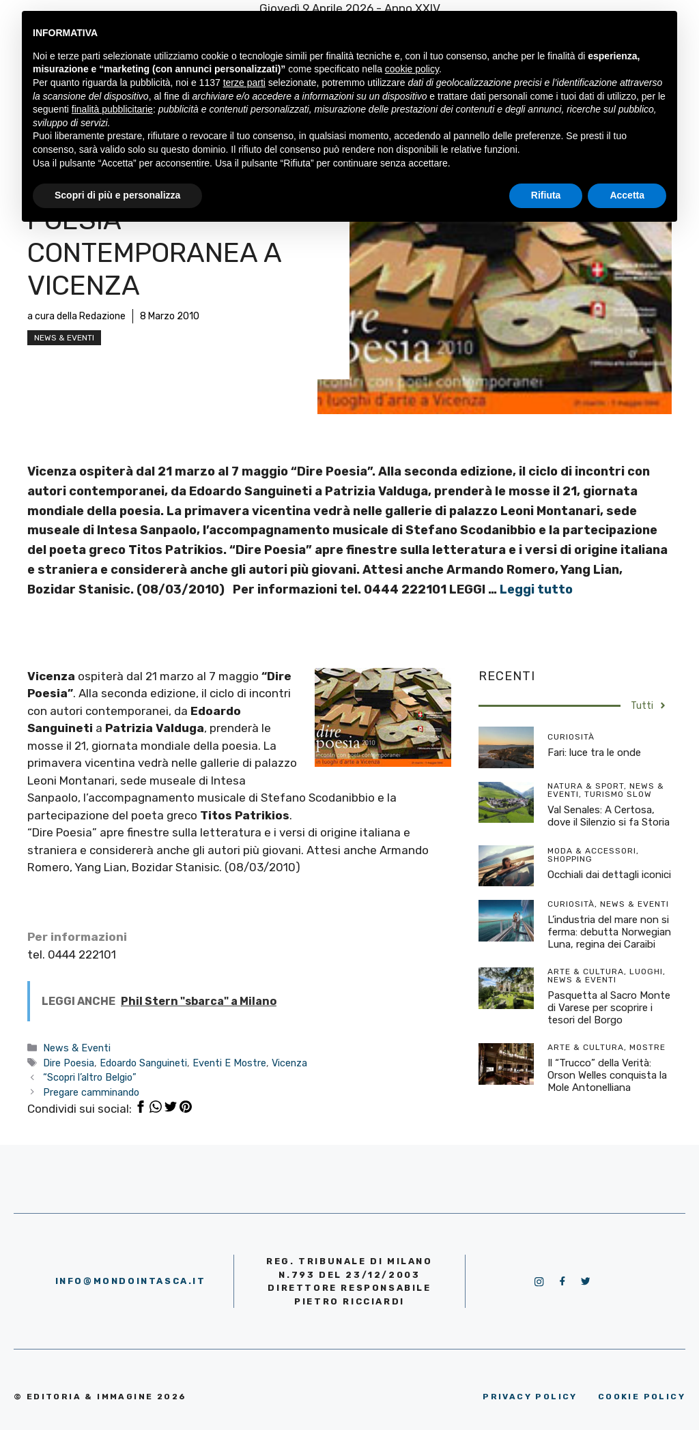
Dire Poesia (68, 1063)
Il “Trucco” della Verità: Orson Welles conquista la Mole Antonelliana (607, 1075)
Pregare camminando (91, 1092)
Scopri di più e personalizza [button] (117, 195)
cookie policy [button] (412, 68)
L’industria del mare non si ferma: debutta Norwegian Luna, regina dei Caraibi (609, 932)
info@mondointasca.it (130, 1281)
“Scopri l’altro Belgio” (90, 1077)
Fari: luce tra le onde (594, 752)
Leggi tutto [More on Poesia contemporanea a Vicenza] (536, 589)
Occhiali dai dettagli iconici (609, 875)
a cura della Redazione (76, 316)
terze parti (244, 82)
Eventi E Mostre (229, 1063)
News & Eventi (64, 337)
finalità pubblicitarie (112, 109)
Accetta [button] (627, 195)
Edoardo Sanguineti (143, 1063)
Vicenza (289, 1063)
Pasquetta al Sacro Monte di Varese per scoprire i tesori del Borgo (608, 1007)
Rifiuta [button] (546, 195)
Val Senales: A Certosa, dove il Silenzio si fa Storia (608, 816)
